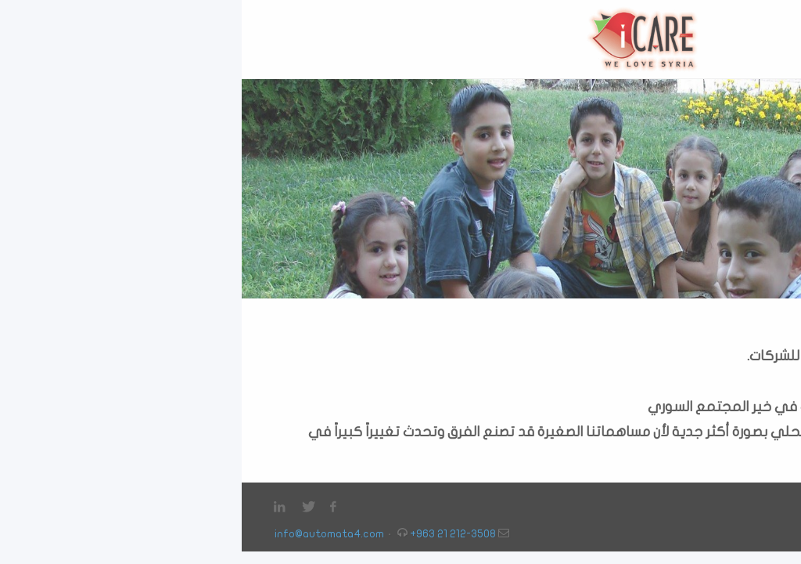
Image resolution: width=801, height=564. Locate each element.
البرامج (613, 506)
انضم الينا (659, 506)
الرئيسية (749, 506)
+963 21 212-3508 (211, 534)
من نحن (706, 506)
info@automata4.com (87, 534)
